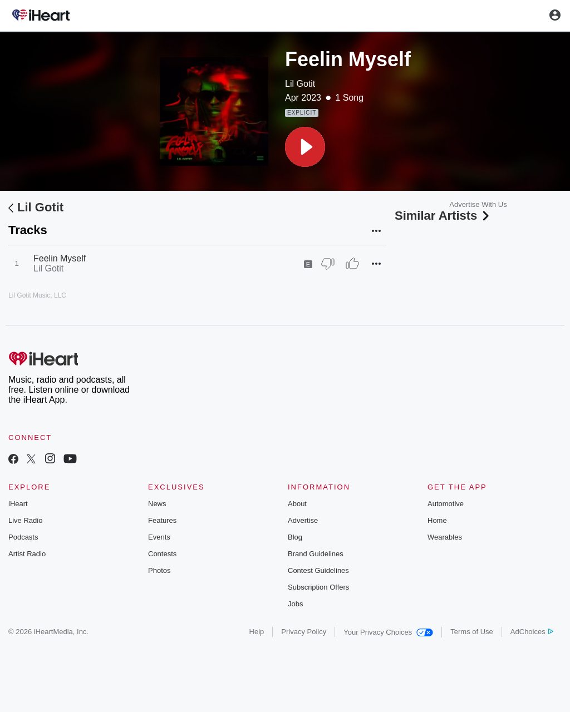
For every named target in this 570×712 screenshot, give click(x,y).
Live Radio (25, 520)
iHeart (18, 504)
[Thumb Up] (352, 263)
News (157, 504)
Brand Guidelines (315, 554)
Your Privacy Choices (388, 632)
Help (256, 631)
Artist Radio (27, 554)
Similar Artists (443, 215)
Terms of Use (471, 631)
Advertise (303, 520)
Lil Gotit (300, 83)
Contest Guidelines (318, 570)
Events (159, 537)
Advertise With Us (478, 204)
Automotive (446, 504)
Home (437, 520)
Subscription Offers (318, 587)
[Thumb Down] (328, 263)
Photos (159, 570)
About (297, 504)
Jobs (295, 604)
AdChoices (531, 631)
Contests (162, 554)
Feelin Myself (59, 258)
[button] (305, 147)
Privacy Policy (303, 631)
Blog (295, 537)
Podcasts (23, 537)
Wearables (445, 537)
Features (162, 520)
